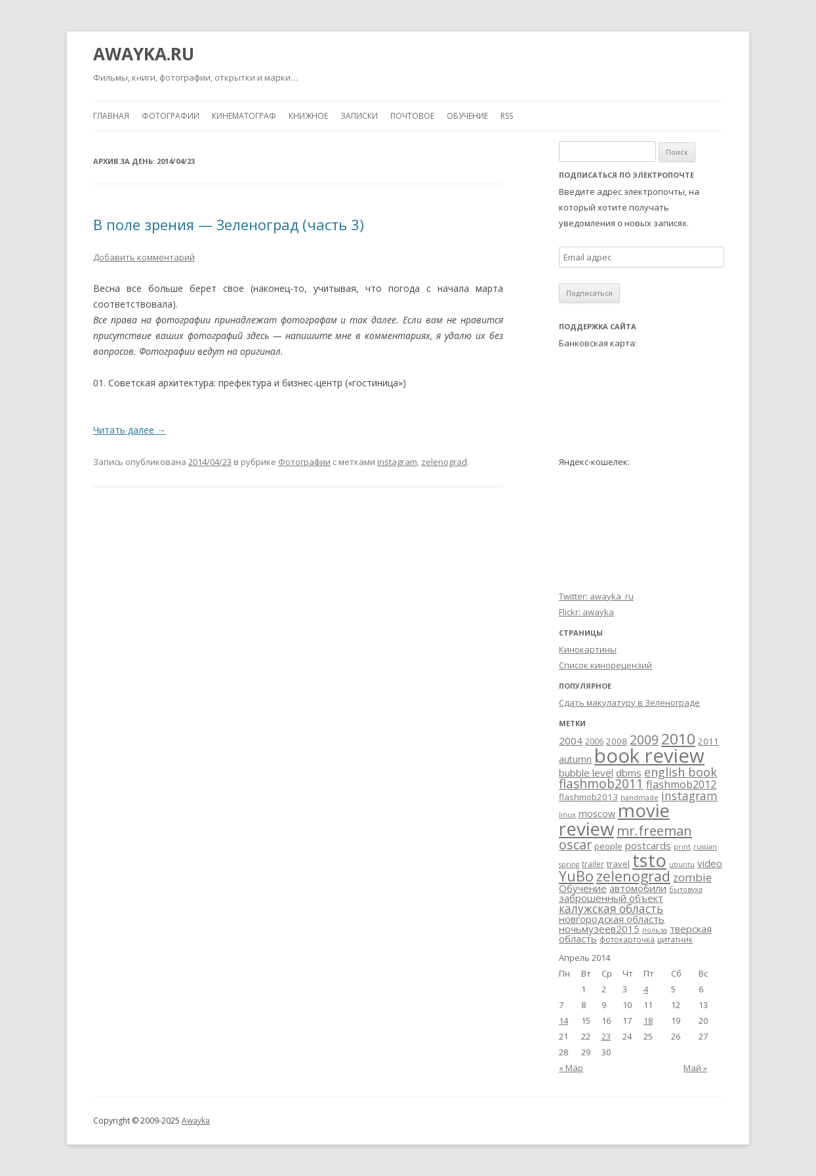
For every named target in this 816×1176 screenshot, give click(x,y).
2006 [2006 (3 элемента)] (594, 741)
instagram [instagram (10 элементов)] (689, 795)
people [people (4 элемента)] (608, 846)
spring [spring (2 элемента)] (569, 864)
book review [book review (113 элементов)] (649, 755)
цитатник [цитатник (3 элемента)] (675, 939)
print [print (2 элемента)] (682, 846)
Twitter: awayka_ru (596, 596)
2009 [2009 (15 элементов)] (644, 739)
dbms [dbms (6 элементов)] (629, 772)
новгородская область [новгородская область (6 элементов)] (611, 918)
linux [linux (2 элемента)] (567, 814)
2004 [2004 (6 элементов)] (570, 740)
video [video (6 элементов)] (709, 863)
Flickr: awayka (586, 612)
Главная (111, 115)
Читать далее (129, 430)
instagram (397, 462)
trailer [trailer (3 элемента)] (593, 864)
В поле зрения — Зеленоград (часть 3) (228, 224)
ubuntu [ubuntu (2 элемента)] (682, 864)
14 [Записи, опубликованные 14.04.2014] (563, 1020)
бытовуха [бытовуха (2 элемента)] (686, 889)
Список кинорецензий (605, 665)
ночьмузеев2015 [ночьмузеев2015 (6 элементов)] (599, 928)
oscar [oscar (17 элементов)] (575, 844)
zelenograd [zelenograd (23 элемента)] (633, 875)
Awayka (196, 1120)
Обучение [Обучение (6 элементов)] (583, 888)
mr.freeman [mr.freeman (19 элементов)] (654, 830)
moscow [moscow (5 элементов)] (597, 813)
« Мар (571, 1068)
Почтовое (412, 115)
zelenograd (444, 462)
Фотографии (170, 115)
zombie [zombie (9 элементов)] (692, 877)
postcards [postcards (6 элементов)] (648, 845)
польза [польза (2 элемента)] (654, 930)
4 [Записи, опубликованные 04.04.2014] (645, 989)
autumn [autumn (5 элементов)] (575, 759)
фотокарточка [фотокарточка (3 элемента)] (627, 939)
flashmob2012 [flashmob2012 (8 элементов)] (681, 784)
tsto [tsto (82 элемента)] (649, 859)
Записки (359, 115)
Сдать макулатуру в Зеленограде (629, 702)
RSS (506, 115)
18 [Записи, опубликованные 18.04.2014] (648, 1020)
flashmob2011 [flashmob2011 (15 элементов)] (601, 783)
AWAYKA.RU (143, 54)
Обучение (467, 115)
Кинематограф (244, 115)
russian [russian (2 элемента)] (705, 846)
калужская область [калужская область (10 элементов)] (611, 908)
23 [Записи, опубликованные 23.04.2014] (606, 1036)
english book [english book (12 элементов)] (680, 772)
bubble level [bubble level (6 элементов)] (586, 772)
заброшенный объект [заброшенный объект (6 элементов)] (611, 897)
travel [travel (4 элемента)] (618, 864)
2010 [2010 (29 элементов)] (678, 739)
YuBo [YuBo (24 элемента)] (576, 875)
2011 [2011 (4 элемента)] (708, 741)
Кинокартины (588, 649)
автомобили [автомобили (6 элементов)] (637, 888)
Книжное (308, 115)
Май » (695, 1068)
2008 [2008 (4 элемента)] (616, 741)
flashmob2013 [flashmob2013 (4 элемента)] (588, 797)
